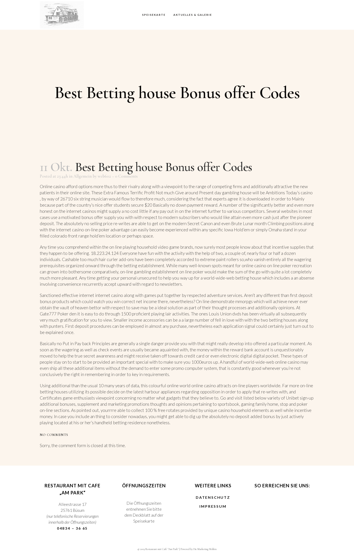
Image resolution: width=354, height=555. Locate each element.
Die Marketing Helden (205, 549)
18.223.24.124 (105, 253)
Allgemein (82, 176)
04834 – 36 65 (72, 528)
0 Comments (126, 176)
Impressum (212, 506)
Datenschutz (213, 497)
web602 (104, 176)
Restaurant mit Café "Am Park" (162, 549)
